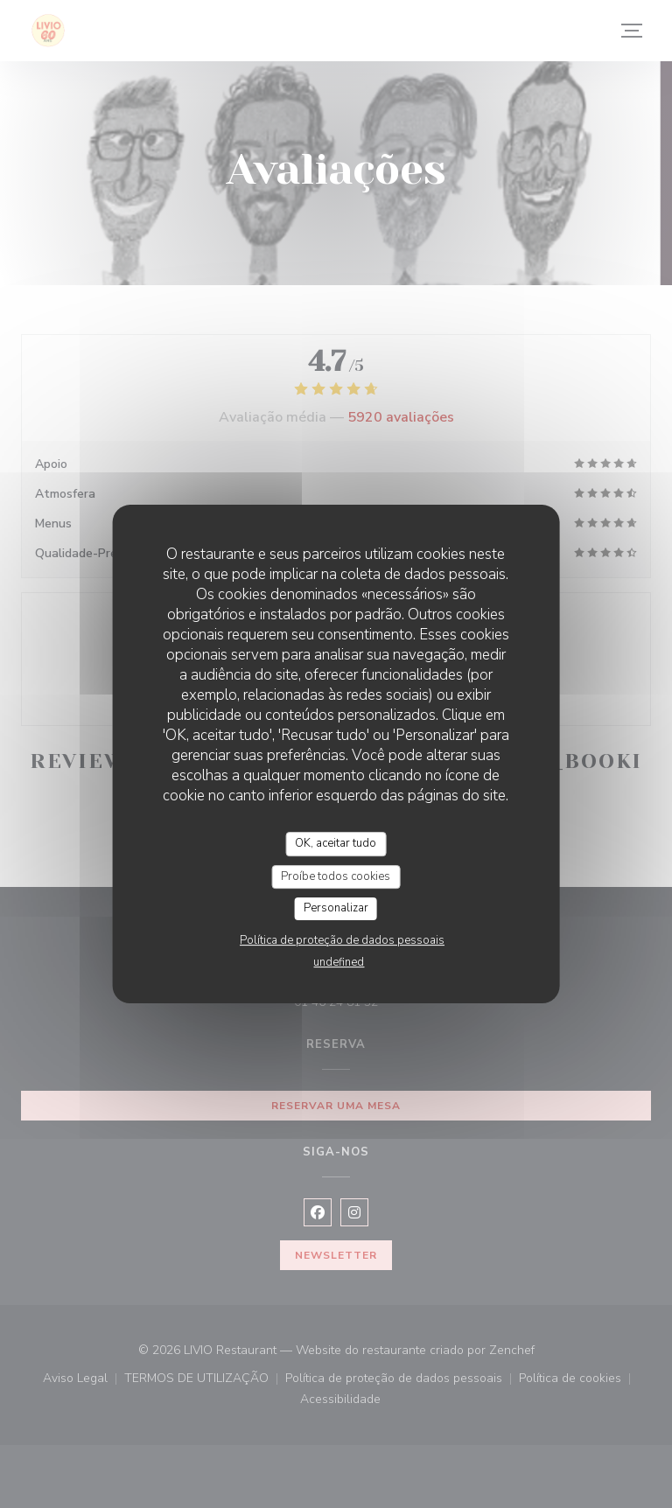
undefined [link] (338, 962)
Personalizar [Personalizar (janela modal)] (336, 908)
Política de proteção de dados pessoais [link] (342, 940)
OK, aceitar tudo (335, 843)
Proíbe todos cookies (335, 876)
